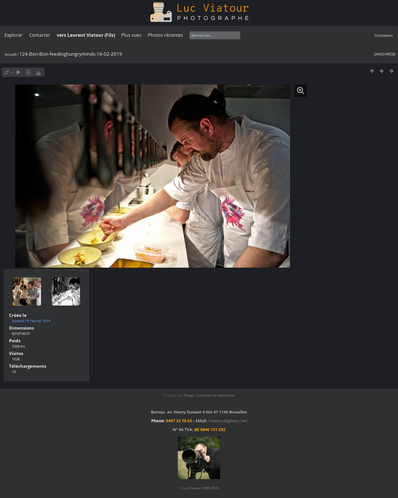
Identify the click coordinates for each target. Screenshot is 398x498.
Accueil (10, 54)
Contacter (39, 35)
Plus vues (131, 35)
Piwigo (189, 395)
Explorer (14, 35)
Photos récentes (165, 35)
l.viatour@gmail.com (227, 420)
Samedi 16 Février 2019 (31, 320)
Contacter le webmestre (216, 395)
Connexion (383, 35)
